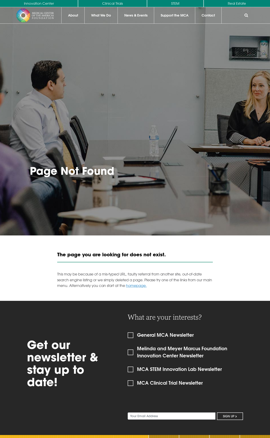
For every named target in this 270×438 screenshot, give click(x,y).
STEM (175, 3)
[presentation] (156, 402)
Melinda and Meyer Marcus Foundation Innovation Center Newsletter (182, 352)
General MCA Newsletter (165, 335)
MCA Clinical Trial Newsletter (170, 383)
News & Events (136, 15)
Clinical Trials (112, 3)
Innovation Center (39, 3)
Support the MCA (174, 15)
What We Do (101, 15)
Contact (208, 15)
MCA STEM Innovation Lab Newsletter (179, 369)
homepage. (136, 285)
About (73, 15)
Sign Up (230, 416)
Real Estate (237, 3)
